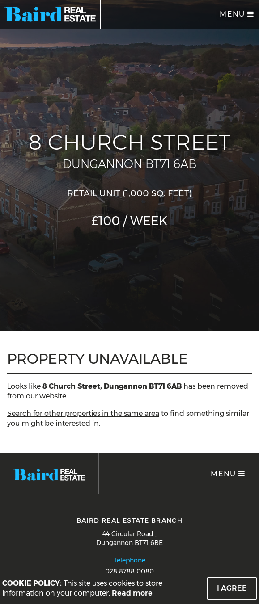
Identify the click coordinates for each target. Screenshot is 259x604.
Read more (132, 593)
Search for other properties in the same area (83, 413)
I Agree (232, 588)
